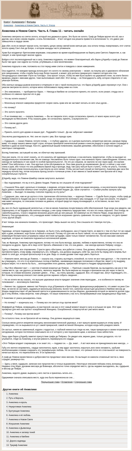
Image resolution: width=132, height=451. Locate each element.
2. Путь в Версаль (15, 398)
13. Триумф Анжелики (16, 445)
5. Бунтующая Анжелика (18, 411)
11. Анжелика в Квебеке (17, 436)
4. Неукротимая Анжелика (18, 406)
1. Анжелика (12, 394)
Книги (7, 22)
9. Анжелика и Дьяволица (18, 428)
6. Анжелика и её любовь (18, 415)
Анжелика (8, 25)
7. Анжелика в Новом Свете (19, 419)
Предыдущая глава (50, 382)
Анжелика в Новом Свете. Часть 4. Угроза (35, 25)
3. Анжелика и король (16, 402)
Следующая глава (83, 382)
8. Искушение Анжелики (17, 424)
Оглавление (67, 382)
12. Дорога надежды (16, 441)
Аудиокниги (18, 22)
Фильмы (31, 22)
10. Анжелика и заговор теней (20, 432)
